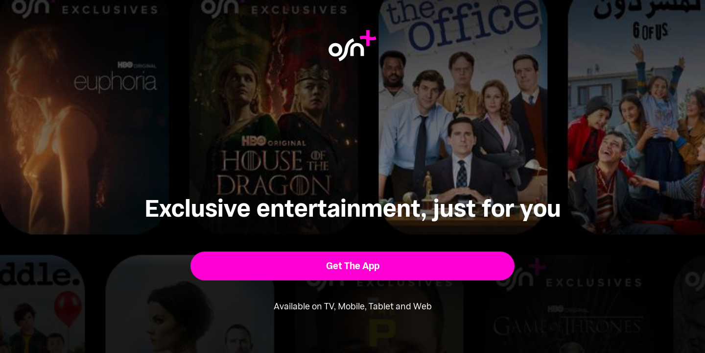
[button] (352, 266)
